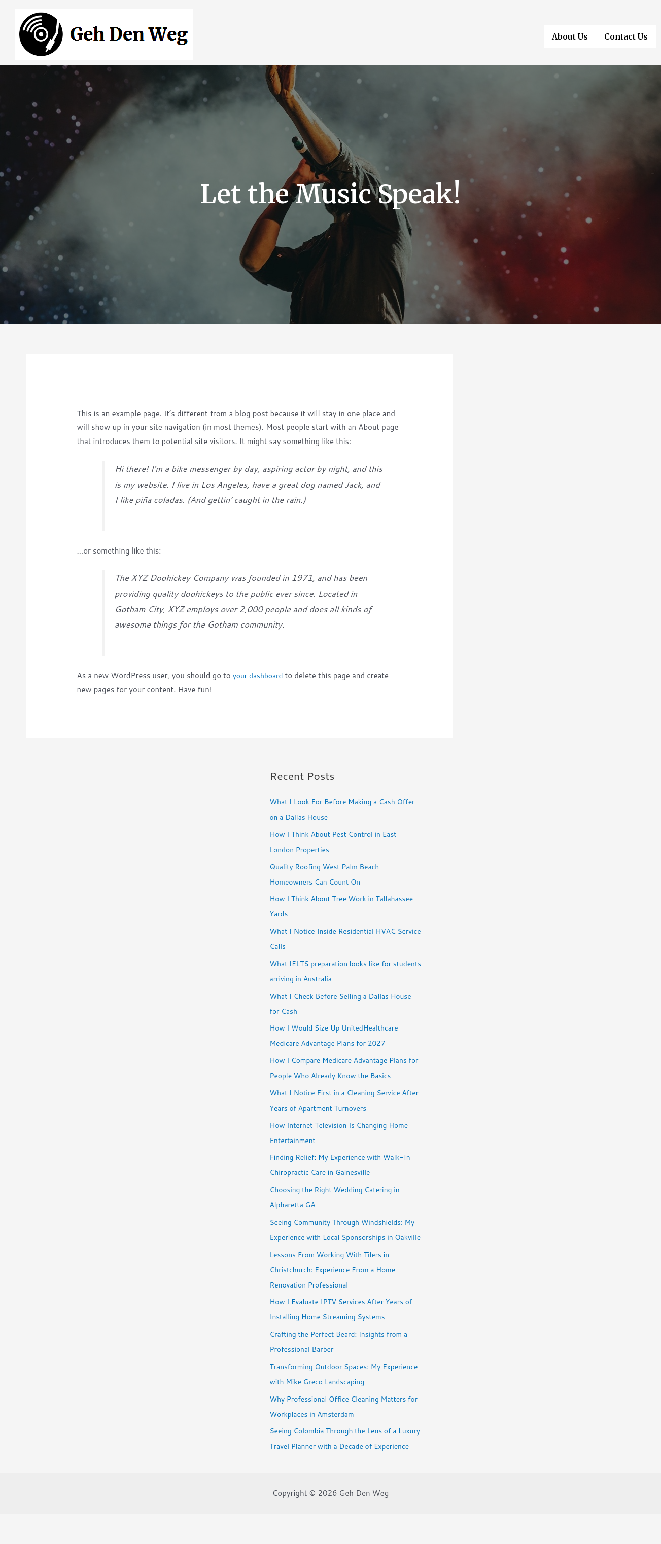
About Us (570, 35)
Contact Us (626, 35)
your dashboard (260, 675)
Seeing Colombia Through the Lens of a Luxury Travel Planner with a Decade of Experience (339, 1461)
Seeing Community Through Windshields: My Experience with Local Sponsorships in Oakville (344, 1237)
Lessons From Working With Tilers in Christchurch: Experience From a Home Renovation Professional (338, 1284)
